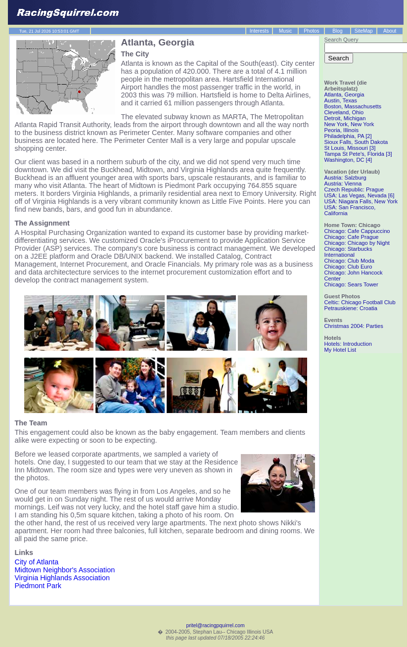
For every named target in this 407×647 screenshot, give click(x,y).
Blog (337, 31)
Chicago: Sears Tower (351, 284)
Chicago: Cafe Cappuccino (357, 231)
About (389, 31)
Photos (311, 31)
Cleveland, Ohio (344, 112)
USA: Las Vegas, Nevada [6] (359, 195)
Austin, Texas (340, 100)
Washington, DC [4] (348, 160)
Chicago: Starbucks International (348, 252)
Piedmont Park (38, 586)
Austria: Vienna (343, 183)
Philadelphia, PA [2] (348, 136)
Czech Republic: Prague (354, 189)
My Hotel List (340, 350)
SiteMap (364, 31)
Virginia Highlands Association (62, 578)
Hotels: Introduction (348, 344)
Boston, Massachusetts (353, 106)
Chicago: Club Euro (348, 267)
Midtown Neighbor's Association (65, 570)
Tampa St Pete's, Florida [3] (358, 154)
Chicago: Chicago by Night (357, 243)
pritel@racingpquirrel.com (215, 625)
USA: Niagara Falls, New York (361, 201)
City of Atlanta (37, 562)
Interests (259, 31)
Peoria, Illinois (341, 130)
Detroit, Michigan (345, 118)
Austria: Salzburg (345, 178)
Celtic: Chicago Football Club (360, 302)
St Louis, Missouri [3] (350, 148)
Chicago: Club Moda (349, 261)
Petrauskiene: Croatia (351, 308)
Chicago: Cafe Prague (351, 237)
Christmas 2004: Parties (353, 326)
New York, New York (349, 124)
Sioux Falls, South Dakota (356, 142)
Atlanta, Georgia (344, 94)
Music (285, 31)
